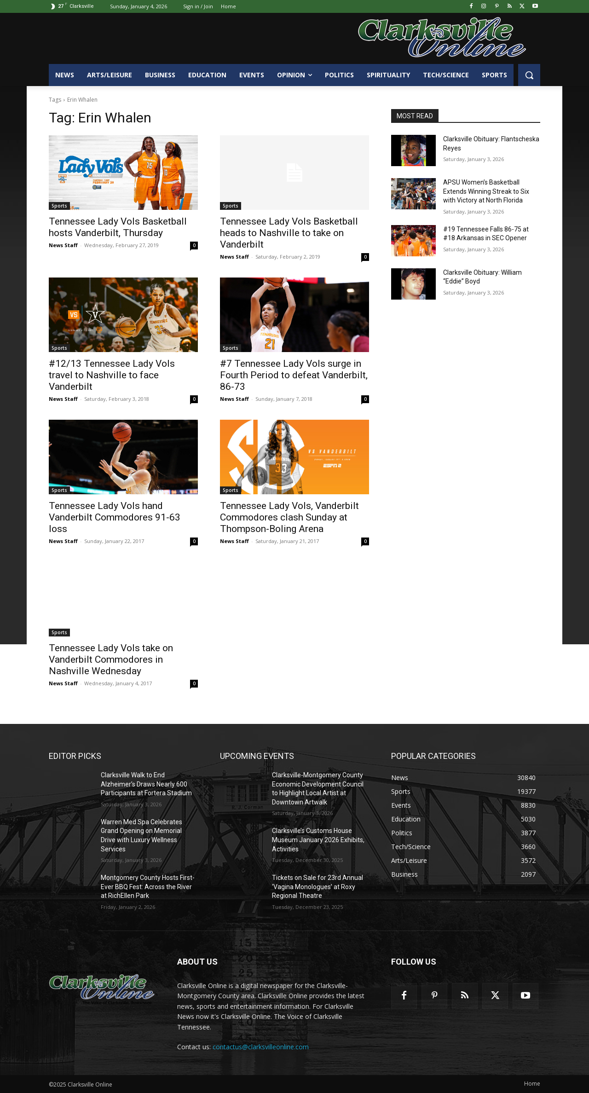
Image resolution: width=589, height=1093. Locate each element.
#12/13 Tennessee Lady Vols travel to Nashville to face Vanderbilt (112, 375)
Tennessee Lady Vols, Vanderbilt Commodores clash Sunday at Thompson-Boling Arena (289, 517)
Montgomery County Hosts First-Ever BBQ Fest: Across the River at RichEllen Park (148, 886)
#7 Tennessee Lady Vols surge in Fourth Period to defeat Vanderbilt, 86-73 (294, 375)
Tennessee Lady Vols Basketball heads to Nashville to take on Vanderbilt (289, 233)
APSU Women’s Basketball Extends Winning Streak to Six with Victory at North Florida (486, 191)
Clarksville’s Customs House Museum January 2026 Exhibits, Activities (318, 839)
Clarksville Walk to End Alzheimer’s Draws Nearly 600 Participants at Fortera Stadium (146, 784)
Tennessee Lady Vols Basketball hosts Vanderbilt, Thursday (118, 227)
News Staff (63, 245)
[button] (529, 75)
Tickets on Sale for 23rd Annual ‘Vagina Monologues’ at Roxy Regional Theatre (317, 886)
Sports (59, 205)
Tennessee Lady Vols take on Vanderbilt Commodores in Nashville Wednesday (111, 659)
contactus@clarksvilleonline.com (261, 1046)
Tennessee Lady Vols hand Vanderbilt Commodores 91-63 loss (114, 517)
